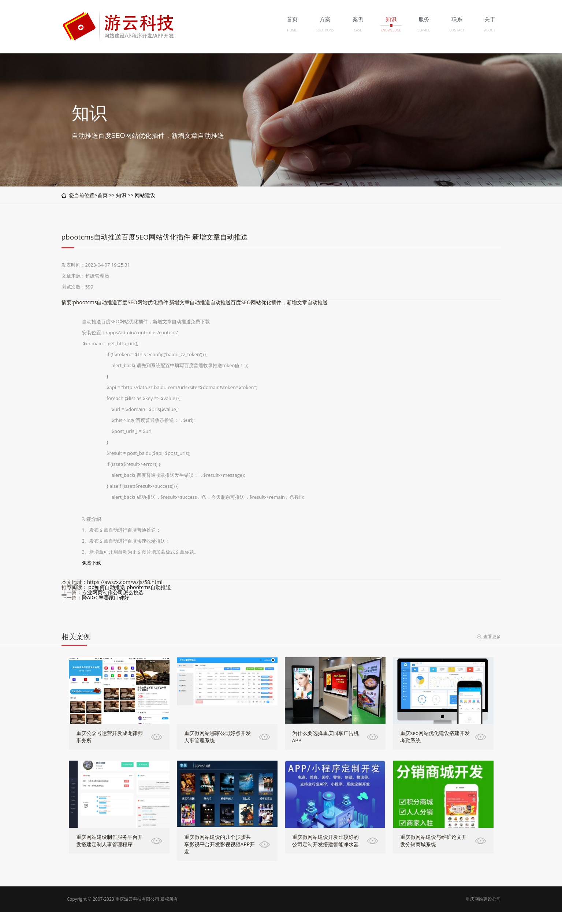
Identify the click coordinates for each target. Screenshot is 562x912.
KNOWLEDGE (391, 30)
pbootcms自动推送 (149, 587)
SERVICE (423, 30)
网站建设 (145, 195)
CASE (358, 30)
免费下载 (91, 562)
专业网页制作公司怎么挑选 (113, 592)
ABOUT (489, 30)
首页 (102, 195)
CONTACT (456, 30)
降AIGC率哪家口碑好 (106, 597)
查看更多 (492, 636)
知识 (121, 195)
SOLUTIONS (325, 30)
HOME (292, 30)
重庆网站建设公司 (483, 899)
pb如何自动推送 (106, 587)
